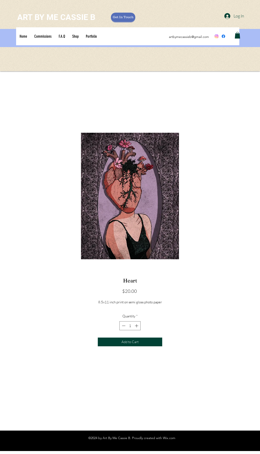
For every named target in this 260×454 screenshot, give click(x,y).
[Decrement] (123, 325)
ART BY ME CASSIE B (56, 17)
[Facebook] (223, 36)
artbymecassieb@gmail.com (189, 37)
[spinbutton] (130, 325)
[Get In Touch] (123, 17)
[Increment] (137, 325)
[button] (237, 35)
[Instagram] (216, 36)
